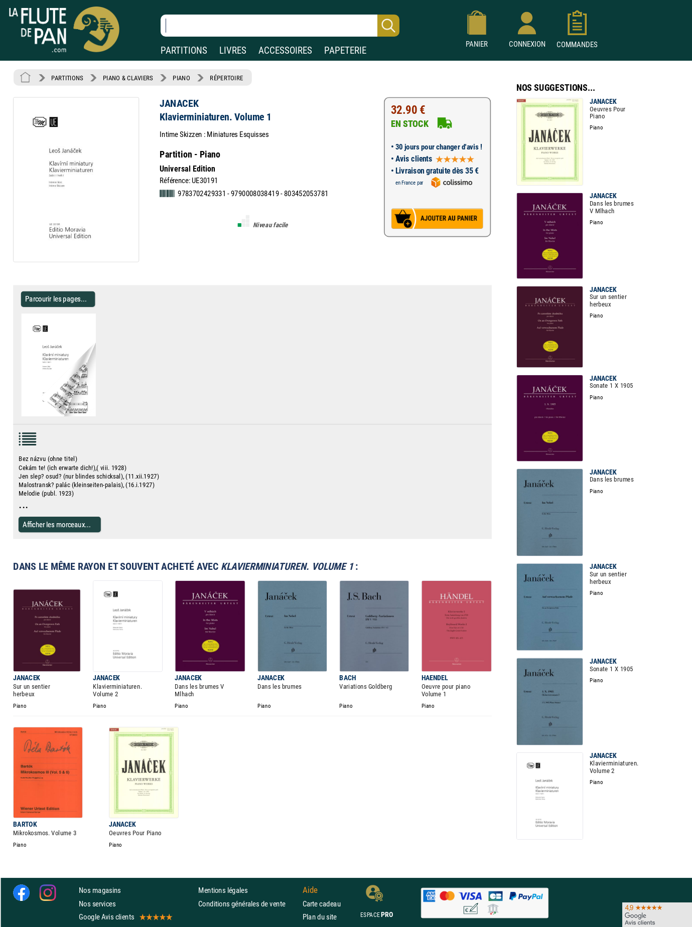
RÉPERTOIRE (226, 78)
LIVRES (232, 50)
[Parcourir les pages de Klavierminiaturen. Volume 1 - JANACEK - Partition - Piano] (99, 414)
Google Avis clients (125, 916)
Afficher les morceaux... (57, 524)
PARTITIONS (184, 50)
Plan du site (320, 916)
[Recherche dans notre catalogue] (280, 26)
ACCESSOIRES (285, 50)
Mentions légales (222, 890)
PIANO (181, 78)
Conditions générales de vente (248, 903)
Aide (310, 890)
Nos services (97, 903)
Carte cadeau (322, 903)
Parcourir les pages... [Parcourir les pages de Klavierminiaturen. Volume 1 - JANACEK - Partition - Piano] (56, 298)
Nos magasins (100, 890)
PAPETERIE (345, 50)
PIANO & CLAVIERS (128, 78)
